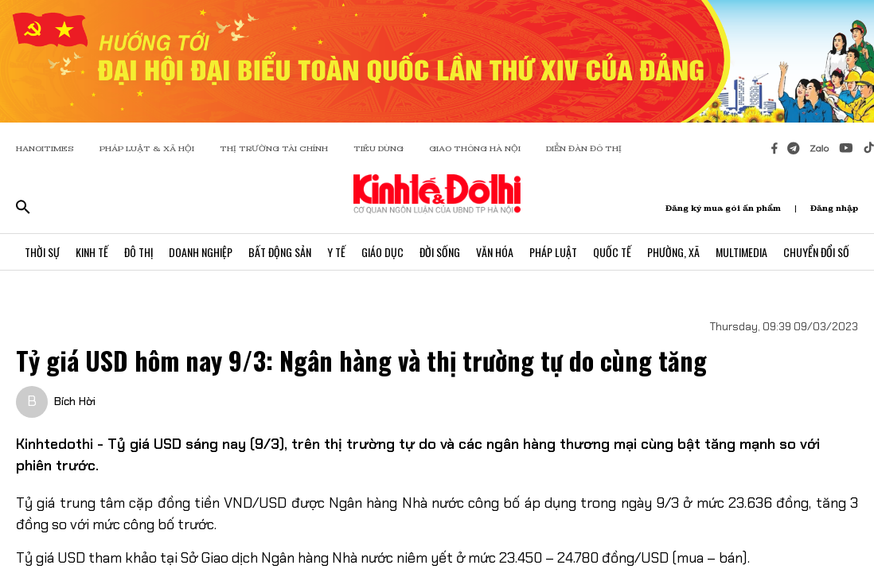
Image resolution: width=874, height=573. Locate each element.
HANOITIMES (45, 148)
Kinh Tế (92, 252)
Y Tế (336, 252)
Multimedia (741, 252)
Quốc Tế (612, 252)
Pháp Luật (553, 252)
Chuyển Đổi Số (816, 252)
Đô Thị (138, 252)
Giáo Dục (382, 252)
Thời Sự (42, 252)
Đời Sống (439, 252)
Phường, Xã (673, 252)
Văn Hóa (494, 252)
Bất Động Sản (279, 252)
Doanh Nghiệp (200, 252)
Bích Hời (75, 401)
